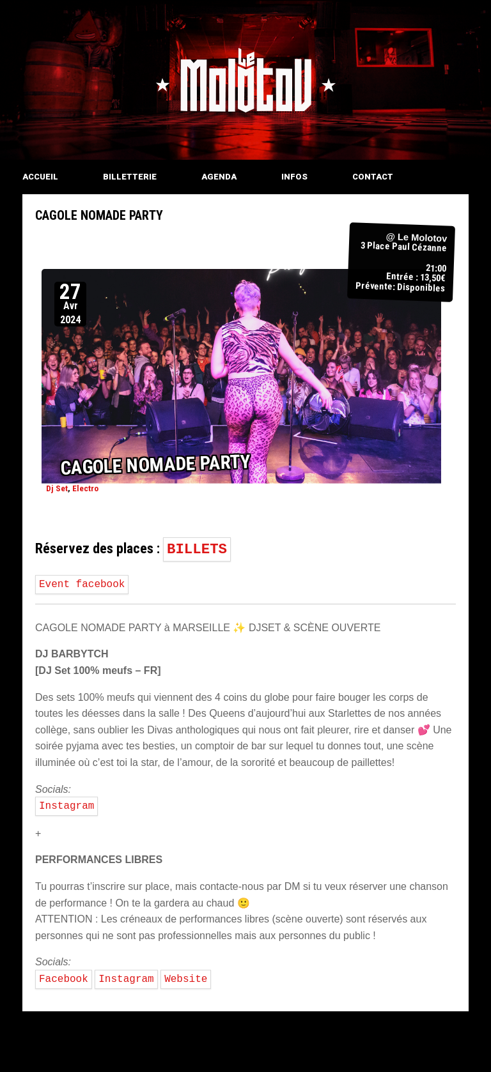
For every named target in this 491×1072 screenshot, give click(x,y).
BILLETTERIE (130, 176)
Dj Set (57, 488)
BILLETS (197, 549)
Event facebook (82, 584)
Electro (85, 488)
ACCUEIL (40, 176)
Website (185, 979)
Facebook (63, 979)
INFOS (294, 176)
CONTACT (372, 176)
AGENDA (219, 176)
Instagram (66, 806)
